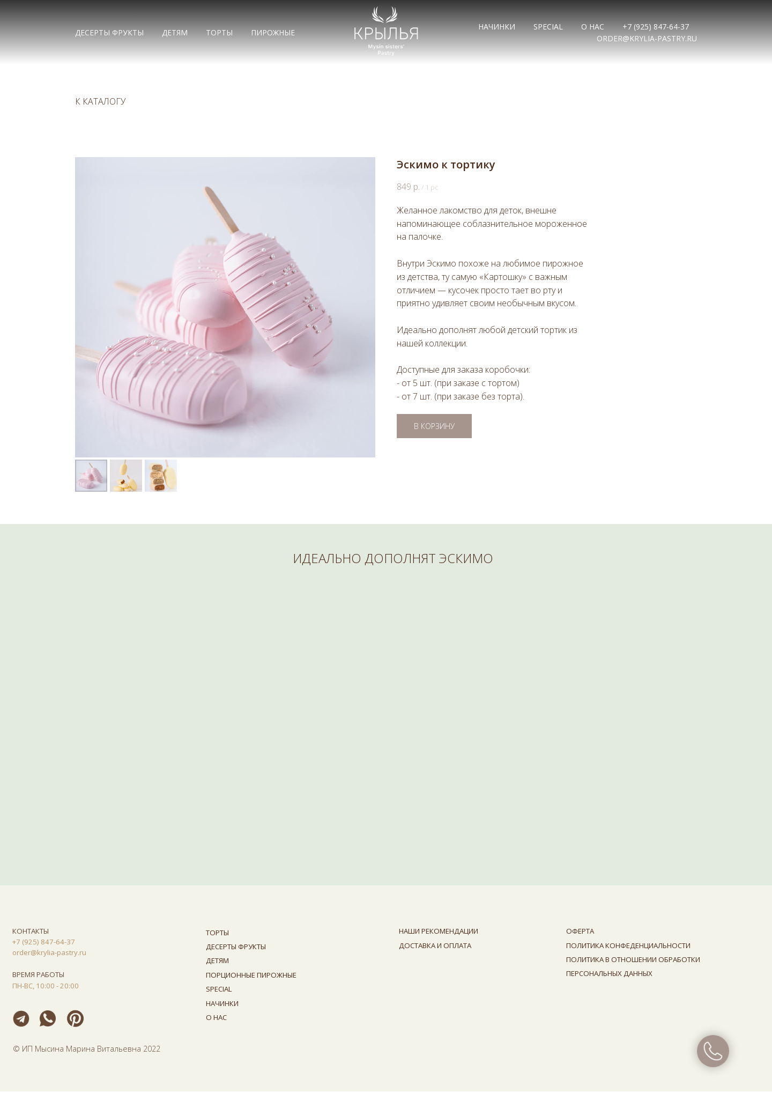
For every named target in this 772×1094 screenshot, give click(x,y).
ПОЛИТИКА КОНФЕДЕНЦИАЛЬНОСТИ (628, 948)
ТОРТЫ (219, 32)
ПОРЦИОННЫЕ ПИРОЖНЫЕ (251, 977)
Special (548, 26)
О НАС (592, 26)
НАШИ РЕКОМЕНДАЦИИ (438, 933)
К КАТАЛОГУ (100, 102)
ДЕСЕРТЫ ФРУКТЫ (109, 32)
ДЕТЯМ (175, 32)
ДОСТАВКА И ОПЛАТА (435, 948)
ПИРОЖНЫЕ (273, 32)
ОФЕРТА (580, 933)
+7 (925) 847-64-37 (655, 26)
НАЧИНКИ (496, 26)
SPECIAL (219, 991)
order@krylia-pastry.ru (647, 38)
